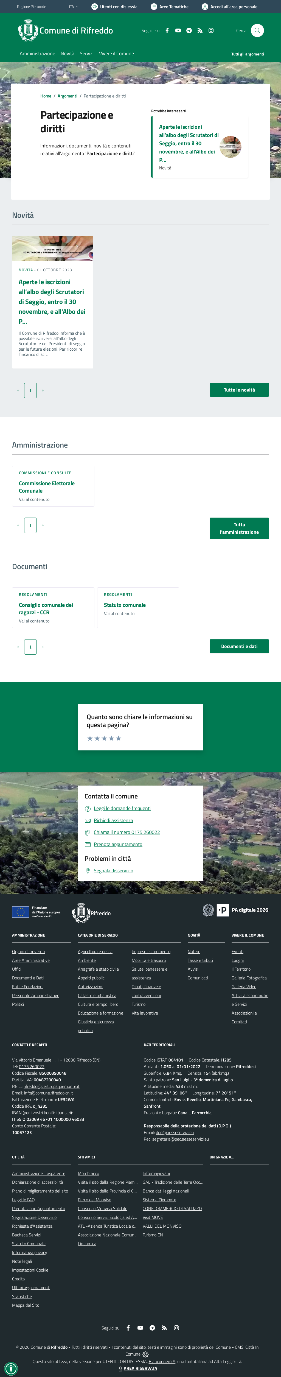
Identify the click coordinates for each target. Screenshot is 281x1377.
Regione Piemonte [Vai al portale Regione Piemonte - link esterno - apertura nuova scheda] (31, 6)
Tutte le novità (239, 389)
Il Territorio (241, 969)
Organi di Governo (28, 951)
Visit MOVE (153, 1217)
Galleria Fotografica (249, 977)
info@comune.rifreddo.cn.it (48, 1093)
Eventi (237, 951)
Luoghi (238, 960)
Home (45, 96)
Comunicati (198, 977)
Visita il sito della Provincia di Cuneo (110, 1191)
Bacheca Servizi (26, 1234)
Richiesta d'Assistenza (32, 1226)
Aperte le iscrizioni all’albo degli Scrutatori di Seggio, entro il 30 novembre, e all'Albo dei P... (189, 143)
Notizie (194, 951)
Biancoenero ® (162, 1361)
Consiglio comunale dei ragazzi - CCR (46, 608)
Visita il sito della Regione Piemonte (110, 1182)
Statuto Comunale (29, 1243)
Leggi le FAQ (23, 1199)
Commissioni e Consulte (45, 473)
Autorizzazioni (90, 986)
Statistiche (22, 1296)
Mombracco (88, 1173)
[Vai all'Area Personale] (229, 6)
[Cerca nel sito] (257, 30)
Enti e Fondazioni (27, 986)
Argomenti (67, 96)
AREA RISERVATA (137, 1368)
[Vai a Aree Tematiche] (169, 6)
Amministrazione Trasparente (38, 1173)
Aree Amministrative (31, 960)
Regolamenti (33, 594)
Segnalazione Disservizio (34, 1217)
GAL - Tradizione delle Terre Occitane (176, 1182)
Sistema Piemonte (159, 1199)
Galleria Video (244, 986)
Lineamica (87, 1243)
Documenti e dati (239, 646)
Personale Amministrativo (35, 995)
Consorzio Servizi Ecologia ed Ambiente (113, 1217)
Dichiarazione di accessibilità (37, 1182)
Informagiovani (156, 1173)
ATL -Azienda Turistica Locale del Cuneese (116, 1226)
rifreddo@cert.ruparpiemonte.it (52, 1086)
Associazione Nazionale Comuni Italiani (113, 1234)
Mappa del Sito (25, 1305)
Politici (18, 1004)
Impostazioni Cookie (30, 1270)
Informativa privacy (29, 1252)
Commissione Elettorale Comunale (47, 487)
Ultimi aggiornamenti (31, 1287)
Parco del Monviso (94, 1199)
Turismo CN (153, 1234)
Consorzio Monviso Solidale (102, 1208)
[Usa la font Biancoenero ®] (114, 6)
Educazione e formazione (100, 1013)
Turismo (138, 1004)
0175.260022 (31, 1066)
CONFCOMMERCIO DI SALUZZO (172, 1208)
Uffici (16, 969)
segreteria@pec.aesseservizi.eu (180, 1139)
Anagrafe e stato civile (98, 969)
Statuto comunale (125, 604)
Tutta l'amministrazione (239, 528)
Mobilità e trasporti (149, 960)
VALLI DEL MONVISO (162, 1226)
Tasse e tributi (200, 960)
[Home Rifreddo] (68, 30)
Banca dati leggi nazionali (166, 1191)
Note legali (22, 1261)
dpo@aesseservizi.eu (175, 1132)
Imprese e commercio (151, 951)
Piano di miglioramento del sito (40, 1191)
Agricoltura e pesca (95, 951)
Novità (26, 270)
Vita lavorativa (145, 1013)
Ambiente (87, 960)
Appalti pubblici (91, 977)
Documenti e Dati (28, 977)
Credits (18, 1278)
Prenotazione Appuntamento (38, 1208)
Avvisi (193, 969)
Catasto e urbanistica (97, 995)
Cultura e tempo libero (98, 1004)
